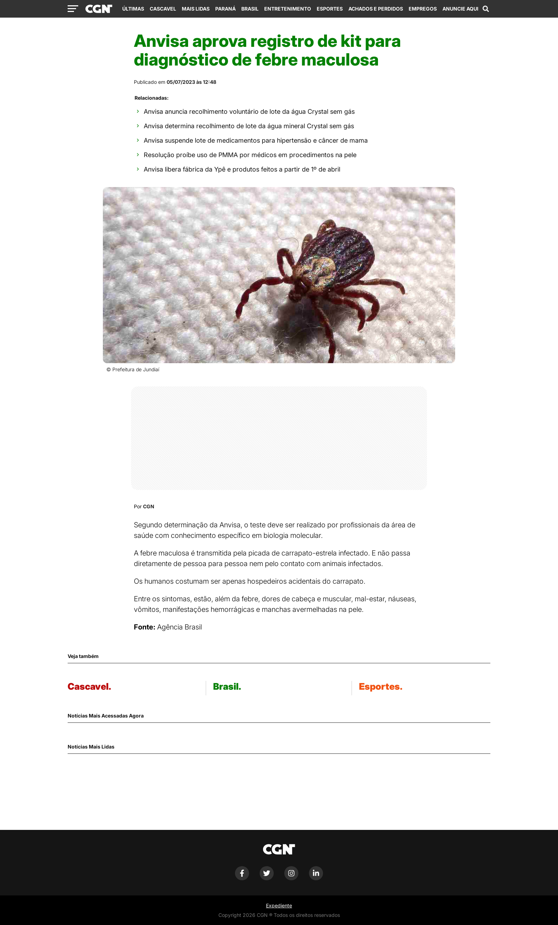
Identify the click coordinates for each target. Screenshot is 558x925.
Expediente (279, 905)
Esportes (330, 9)
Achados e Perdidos (375, 9)
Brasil (250, 9)
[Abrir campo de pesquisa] (485, 9)
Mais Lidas (196, 9)
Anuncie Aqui (460, 9)
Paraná (225, 9)
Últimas (133, 9)
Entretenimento (287, 9)
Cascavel (163, 9)
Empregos (423, 9)
